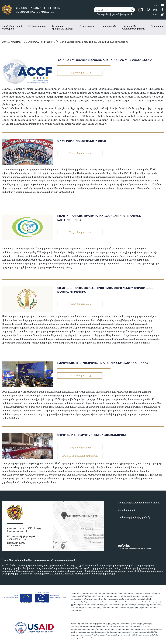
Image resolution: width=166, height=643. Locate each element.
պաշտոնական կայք (80, 447)
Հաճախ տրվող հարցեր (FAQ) (134, 517)
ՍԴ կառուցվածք (37, 26)
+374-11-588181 (14, 539)
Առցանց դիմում (126, 509)
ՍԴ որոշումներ (86, 26)
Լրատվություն (108, 26)
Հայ (155, 4)
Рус (155, 9)
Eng (155, 14)
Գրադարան (157, 26)
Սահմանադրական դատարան (12, 27)
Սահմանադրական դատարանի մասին (139, 502)
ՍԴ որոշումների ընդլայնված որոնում (114, 14)
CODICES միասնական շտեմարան (80, 455)
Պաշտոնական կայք (80, 72)
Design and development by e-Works (134, 548)
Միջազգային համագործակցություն (133, 27)
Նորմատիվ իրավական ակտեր (62, 27)
